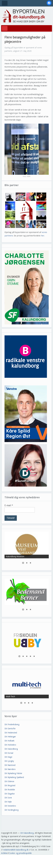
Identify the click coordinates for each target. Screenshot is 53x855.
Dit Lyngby (9, 761)
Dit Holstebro (10, 745)
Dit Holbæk (9, 741)
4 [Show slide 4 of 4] (32, 703)
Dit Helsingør (10, 736)
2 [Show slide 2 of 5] (23, 656)
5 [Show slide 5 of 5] (34, 656)
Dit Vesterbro (10, 806)
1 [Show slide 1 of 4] (21, 703)
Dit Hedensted (11, 733)
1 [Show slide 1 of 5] (19, 656)
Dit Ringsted (10, 785)
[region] (27, 287)
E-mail (9, 505)
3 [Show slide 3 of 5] (26, 656)
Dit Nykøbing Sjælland (14, 777)
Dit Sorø (8, 798)
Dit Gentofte (10, 728)
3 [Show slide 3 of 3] (30, 563)
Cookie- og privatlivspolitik (20, 853)
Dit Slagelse (10, 794)
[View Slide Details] (27, 287)
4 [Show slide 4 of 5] (30, 656)
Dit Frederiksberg (12, 724)
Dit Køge (8, 757)
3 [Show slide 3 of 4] (28, 703)
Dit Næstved (10, 765)
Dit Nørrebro (10, 769)
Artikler (4, 853)
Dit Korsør (9, 753)
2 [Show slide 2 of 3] (26, 563)
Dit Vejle (8, 802)
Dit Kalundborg (11, 749)
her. (43, 235)
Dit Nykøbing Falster (13, 773)
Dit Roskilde (10, 789)
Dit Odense (9, 781)
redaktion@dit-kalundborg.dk (16, 850)
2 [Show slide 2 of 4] (24, 703)
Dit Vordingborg (12, 810)
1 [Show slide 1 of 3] (23, 563)
